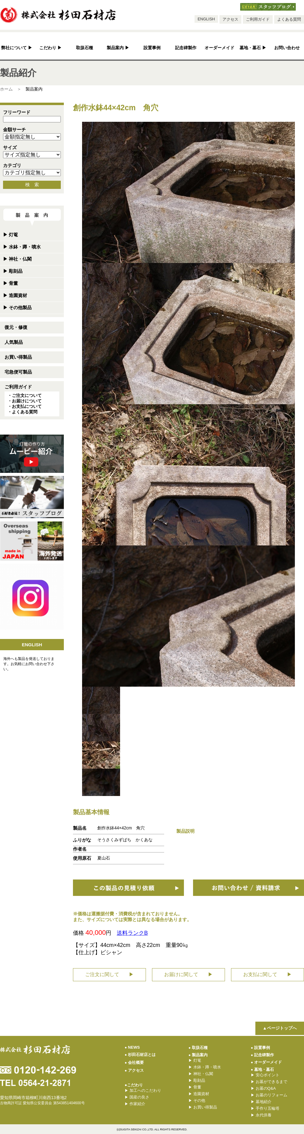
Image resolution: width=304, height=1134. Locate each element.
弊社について (17, 48)
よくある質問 (289, 19)
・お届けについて (25, 400)
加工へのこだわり (143, 1090)
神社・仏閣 (17, 258)
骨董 (10, 283)
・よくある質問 (22, 411)
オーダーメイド (219, 48)
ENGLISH (206, 19)
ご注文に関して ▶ (109, 974)
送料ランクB (132, 933)
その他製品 (17, 307)
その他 (196, 1100)
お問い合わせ (287, 48)
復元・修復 (16, 327)
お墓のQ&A (263, 1088)
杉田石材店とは (140, 1054)
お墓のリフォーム (269, 1095)
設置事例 (152, 48)
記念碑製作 (185, 48)
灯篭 (10, 234)
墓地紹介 (261, 1101)
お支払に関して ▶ (267, 974)
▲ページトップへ (280, 1028)
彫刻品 (12, 271)
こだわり (50, 48)
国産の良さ (137, 1097)
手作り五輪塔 (265, 1108)
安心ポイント (265, 1075)
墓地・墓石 (253, 48)
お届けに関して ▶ (188, 974)
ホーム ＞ (10, 89)
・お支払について (25, 406)
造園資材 (15, 295)
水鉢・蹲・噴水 (22, 246)
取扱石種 (84, 48)
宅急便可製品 (18, 371)
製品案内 (118, 48)
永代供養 (261, 1115)
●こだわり (134, 1085)
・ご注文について (25, 395)
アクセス (230, 19)
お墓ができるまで (269, 1081)
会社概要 (134, 1062)
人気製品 (14, 342)
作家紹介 (135, 1104)
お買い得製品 (18, 357)
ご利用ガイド (258, 19)
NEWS (132, 1047)
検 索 (32, 184)
